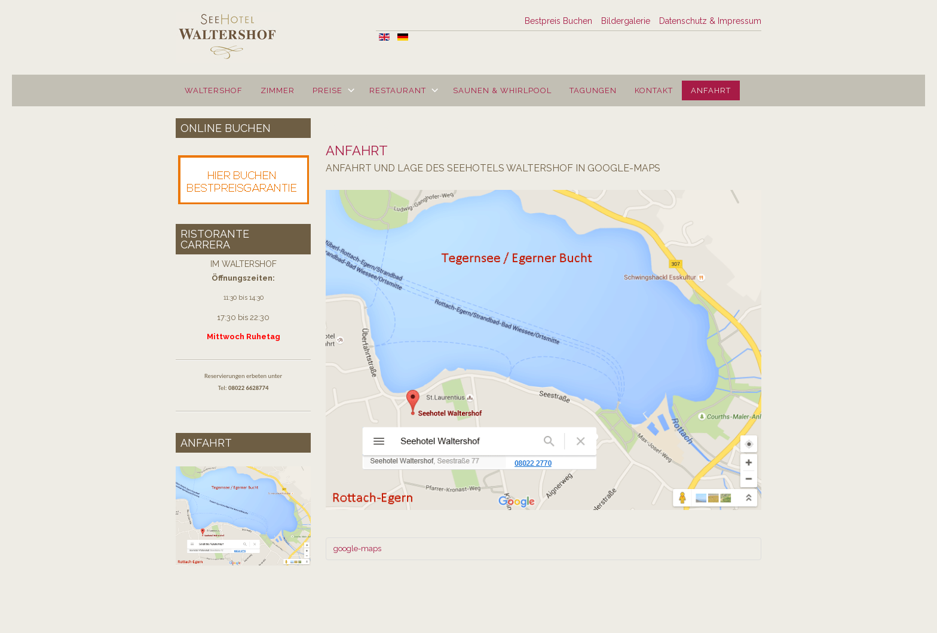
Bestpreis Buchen (558, 21)
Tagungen (593, 90)
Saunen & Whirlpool (502, 90)
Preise (327, 90)
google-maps (357, 548)
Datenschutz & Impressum (710, 21)
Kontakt (654, 90)
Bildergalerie (625, 21)
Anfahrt (711, 90)
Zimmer (278, 90)
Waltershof (214, 90)
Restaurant (397, 90)
